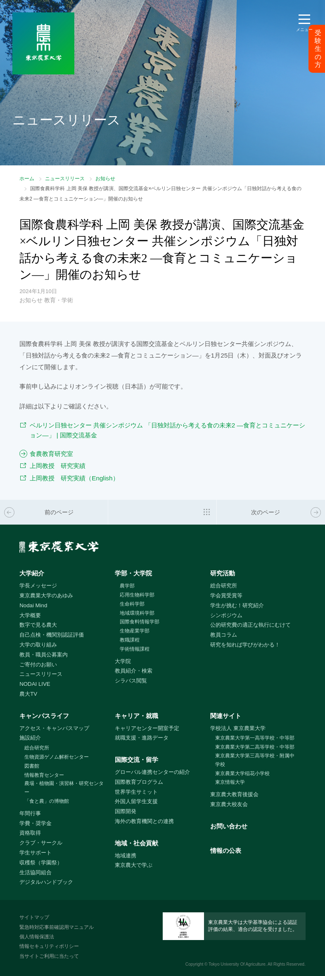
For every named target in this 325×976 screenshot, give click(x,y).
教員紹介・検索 (133, 671)
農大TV (28, 694)
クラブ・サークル (40, 843)
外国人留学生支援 (136, 801)
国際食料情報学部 (139, 622)
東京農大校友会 (229, 804)
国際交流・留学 (136, 759)
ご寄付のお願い (38, 664)
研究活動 (222, 573)
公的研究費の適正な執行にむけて (250, 625)
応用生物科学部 (137, 595)
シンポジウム (226, 615)
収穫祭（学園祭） (40, 862)
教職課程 (130, 640)
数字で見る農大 (38, 625)
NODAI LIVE (34, 684)
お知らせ (105, 178)
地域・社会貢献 (136, 843)
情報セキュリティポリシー (49, 946)
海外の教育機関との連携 (144, 821)
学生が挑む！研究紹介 (237, 605)
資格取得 (30, 833)
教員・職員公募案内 (43, 654)
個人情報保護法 (36, 937)
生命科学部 (132, 604)
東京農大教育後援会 (234, 794)
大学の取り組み (38, 645)
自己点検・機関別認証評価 (51, 635)
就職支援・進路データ (141, 738)
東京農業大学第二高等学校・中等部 (254, 747)
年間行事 (30, 813)
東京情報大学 (230, 782)
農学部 (127, 586)
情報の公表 (225, 850)
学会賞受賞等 (226, 595)
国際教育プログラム (139, 782)
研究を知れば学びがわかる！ (245, 645)
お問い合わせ (228, 826)
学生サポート (35, 853)
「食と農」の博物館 (46, 801)
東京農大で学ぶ (133, 865)
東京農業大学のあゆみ (46, 595)
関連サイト (225, 715)
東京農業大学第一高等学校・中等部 (254, 738)
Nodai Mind (33, 605)
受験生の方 (318, 48)
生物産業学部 (134, 631)
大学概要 (30, 615)
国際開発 (125, 811)
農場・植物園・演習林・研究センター (64, 787)
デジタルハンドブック (46, 882)
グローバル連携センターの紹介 (152, 772)
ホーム (26, 178)
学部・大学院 (133, 573)
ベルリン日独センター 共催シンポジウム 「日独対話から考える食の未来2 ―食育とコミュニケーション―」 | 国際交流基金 (167, 430)
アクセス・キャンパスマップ (54, 728)
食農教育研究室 (51, 453)
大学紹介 (31, 573)
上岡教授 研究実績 (57, 465)
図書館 (31, 766)
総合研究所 (223, 585)
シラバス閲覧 (131, 681)
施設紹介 (30, 738)
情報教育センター (44, 775)
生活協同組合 (35, 872)
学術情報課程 (134, 649)
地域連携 (125, 855)
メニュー (304, 29)
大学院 (123, 661)
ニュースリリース (65, 178)
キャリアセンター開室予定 (147, 728)
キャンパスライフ (44, 715)
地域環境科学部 (137, 613)
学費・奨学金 (35, 823)
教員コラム (223, 635)
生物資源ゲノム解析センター (56, 757)
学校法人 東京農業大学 (238, 728)
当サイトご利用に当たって (49, 956)
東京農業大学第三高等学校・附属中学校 (254, 760)
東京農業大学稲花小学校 (242, 773)
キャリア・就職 (136, 715)
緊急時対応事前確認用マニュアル (56, 927)
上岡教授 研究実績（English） (74, 478)
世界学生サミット (136, 792)
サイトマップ (34, 917)
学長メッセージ (38, 585)
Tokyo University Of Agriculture (237, 964)
